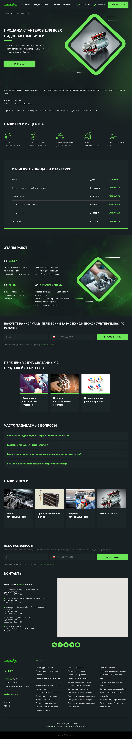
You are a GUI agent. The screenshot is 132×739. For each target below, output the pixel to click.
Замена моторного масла (46, 696)
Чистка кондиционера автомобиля (113, 700)
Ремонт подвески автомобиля (48, 685)
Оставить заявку (112, 557)
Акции (7, 706)
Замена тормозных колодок (79, 689)
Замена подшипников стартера (48, 707)
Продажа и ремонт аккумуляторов (81, 696)
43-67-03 (82, 5)
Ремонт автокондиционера (78, 678)
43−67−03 (17, 679)
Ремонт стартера (108, 513)
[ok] (60, 644)
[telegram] (71, 644)
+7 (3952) (21, 584)
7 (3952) (9, 679)
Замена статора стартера (46, 700)
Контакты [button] (67, 5)
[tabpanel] (35, 393)
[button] (94, 5)
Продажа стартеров (76, 668)
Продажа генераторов (77, 675)
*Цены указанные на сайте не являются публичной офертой (66, 726)
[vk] (54, 644)
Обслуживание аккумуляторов (80, 693)
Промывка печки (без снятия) (79, 685)
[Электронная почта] (66, 644)
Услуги (37, 5)
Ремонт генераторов (76, 671)
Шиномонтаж (73, 707)
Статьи (47, 5)
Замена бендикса (43, 710)
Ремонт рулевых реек (44, 668)
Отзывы (56, 5)
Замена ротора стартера (46, 703)
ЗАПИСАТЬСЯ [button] (114, 188)
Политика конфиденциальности (66, 724)
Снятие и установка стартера (47, 693)
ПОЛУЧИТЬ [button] (113, 179)
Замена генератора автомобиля (113, 689)
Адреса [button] (100, 5)
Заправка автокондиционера (79, 682)
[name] (26, 337)
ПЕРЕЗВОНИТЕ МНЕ (112, 337)
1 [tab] (66, 533)
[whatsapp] (77, 644)
